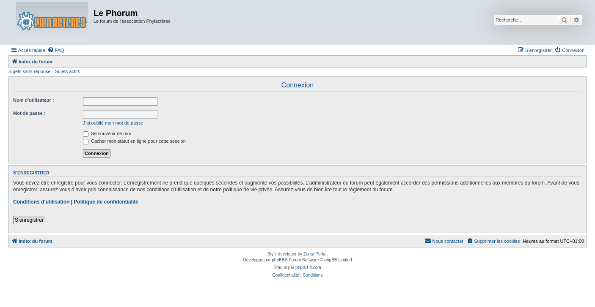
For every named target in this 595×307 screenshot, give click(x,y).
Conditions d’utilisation (41, 202)
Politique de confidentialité (106, 202)
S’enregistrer (29, 220)
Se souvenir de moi (107, 133)
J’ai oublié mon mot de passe (113, 122)
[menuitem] (55, 50)
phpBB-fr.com (308, 267)
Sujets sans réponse (29, 71)
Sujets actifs (67, 71)
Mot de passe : (29, 113)
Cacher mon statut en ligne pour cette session (134, 141)
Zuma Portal (314, 254)
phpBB (278, 260)
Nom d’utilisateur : (33, 100)
